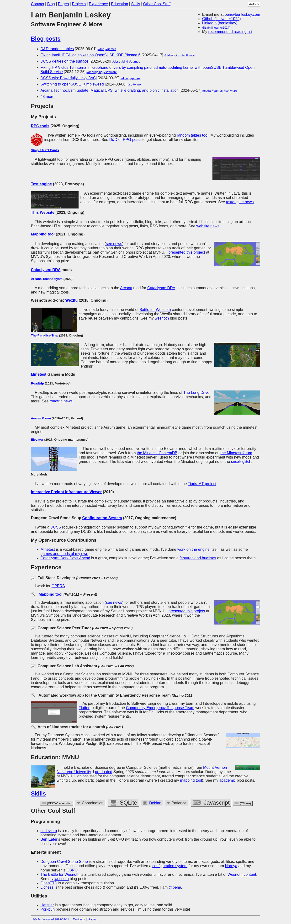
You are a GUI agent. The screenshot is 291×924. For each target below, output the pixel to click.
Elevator (37, 439)
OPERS (58, 586)
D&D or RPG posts (125, 140)
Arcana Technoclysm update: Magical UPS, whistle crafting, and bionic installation (110, 90)
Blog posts (46, 38)
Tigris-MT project (202, 484)
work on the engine (193, 549)
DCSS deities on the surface (65, 61)
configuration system (169, 866)
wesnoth (162, 318)
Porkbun (48, 909)
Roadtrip (37, 383)
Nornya (231, 866)
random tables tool (192, 135)
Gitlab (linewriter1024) (216, 27)
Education (119, 4)
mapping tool (191, 780)
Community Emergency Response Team (160, 708)
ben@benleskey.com (242, 14)
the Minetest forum (236, 453)
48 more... (49, 97)
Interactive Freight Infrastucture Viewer (66, 492)
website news (207, 226)
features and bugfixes (198, 558)
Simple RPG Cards (45, 150)
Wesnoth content (242, 874)
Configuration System (102, 518)
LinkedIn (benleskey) (220, 23)
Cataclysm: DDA (46, 270)
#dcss (116, 61)
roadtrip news (61, 401)
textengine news (240, 202)
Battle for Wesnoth (155, 310)
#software (187, 55)
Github (84, 802)
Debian (168, 803)
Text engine (41, 184)
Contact (37, 4)
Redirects (79, 919)
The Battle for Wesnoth (60, 874)
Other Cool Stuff (156, 4)
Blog (51, 4)
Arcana (126, 288)
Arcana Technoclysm (47, 279)
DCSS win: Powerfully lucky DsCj (69, 78)
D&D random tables (57, 49)
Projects (79, 4)
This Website (42, 212)
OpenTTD (49, 883)
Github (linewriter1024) (221, 19)
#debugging (172, 55)
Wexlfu (71, 300)
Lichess (47, 887)
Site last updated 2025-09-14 (50, 919)
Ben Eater (49, 839)
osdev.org (49, 831)
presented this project (187, 252)
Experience (98, 4)
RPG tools (40, 126)
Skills (135, 4)
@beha (175, 887)
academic (227, 780)
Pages (63, 4)
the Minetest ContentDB (157, 453)
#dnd (101, 49)
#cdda (206, 90)
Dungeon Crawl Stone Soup (64, 862)
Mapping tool (43, 234)
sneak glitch (241, 461)
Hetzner (47, 905)
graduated (103, 772)
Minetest (39, 374)
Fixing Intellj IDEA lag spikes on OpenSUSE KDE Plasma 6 (91, 55)
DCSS (55, 527)
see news (114, 244)
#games (111, 49)
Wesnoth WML (137, 803)
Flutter (84, 708)
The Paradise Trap (44, 335)
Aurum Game (41, 418)
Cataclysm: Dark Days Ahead (65, 558)
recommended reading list (230, 32)
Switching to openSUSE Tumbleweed (72, 84)
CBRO (72, 870)
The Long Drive (196, 392)
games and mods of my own (64, 554)
